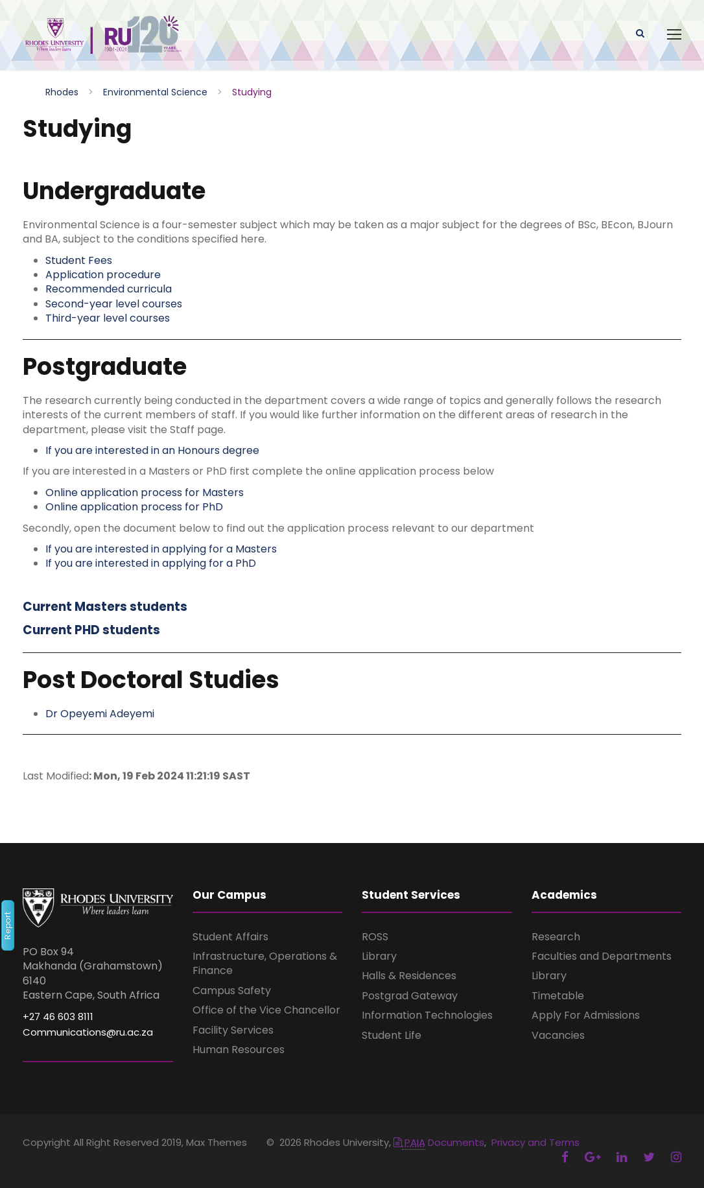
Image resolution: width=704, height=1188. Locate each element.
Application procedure (103, 275)
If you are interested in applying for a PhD (150, 563)
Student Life (391, 1035)
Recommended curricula (108, 289)
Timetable (558, 995)
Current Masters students (105, 607)
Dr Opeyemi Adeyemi (99, 713)
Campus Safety (232, 990)
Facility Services (233, 1030)
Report (7, 925)
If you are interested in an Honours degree (152, 450)
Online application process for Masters (144, 492)
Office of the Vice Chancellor (266, 1010)
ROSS (375, 936)
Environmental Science (155, 92)
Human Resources (239, 1049)
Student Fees (78, 260)
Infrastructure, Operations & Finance (265, 964)
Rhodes (61, 92)
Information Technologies (427, 1015)
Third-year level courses (107, 318)
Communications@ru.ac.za (88, 1033)
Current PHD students (91, 630)
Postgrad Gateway (410, 995)
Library (379, 956)
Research (556, 936)
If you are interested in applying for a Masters (161, 548)
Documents (438, 1143)
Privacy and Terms (535, 1143)
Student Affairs (230, 936)
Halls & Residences (409, 976)
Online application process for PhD (134, 507)
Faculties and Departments (602, 956)
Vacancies (558, 1035)
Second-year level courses (113, 303)
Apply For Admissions (586, 1015)
